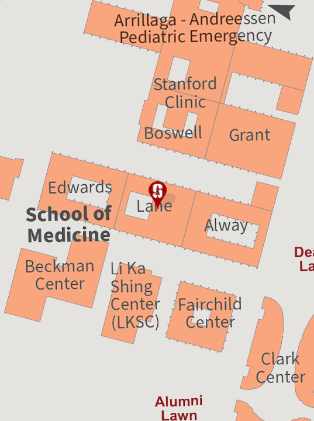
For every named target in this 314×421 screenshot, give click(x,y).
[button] (157, 195)
